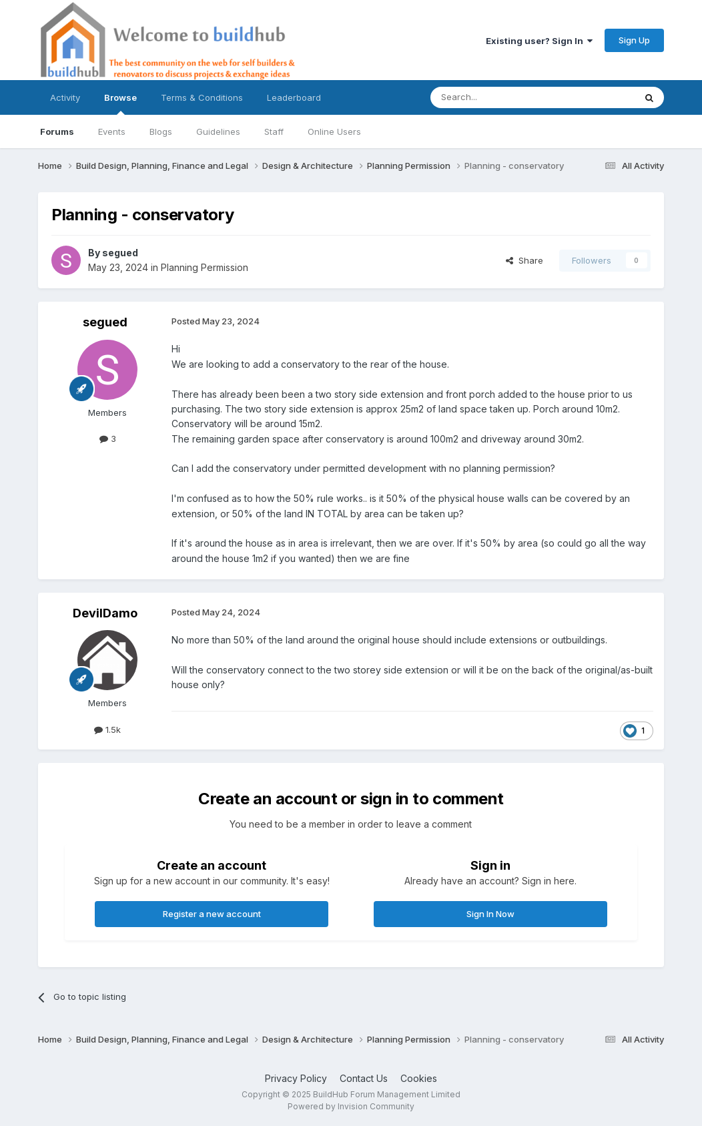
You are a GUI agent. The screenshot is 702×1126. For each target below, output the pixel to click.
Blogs (160, 131)
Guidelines (218, 131)
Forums (57, 131)
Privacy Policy (296, 1078)
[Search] (498, 97)
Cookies (418, 1078)
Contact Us (364, 1078)
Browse (120, 103)
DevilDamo (105, 613)
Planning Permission (204, 267)
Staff (274, 131)
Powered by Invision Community (351, 1106)
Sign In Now (490, 913)
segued (120, 252)
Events (111, 131)
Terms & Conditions (202, 97)
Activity (65, 97)
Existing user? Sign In (539, 40)
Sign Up (634, 40)
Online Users (334, 131)
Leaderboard (294, 97)
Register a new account (212, 913)
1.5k (107, 729)
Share (524, 260)
